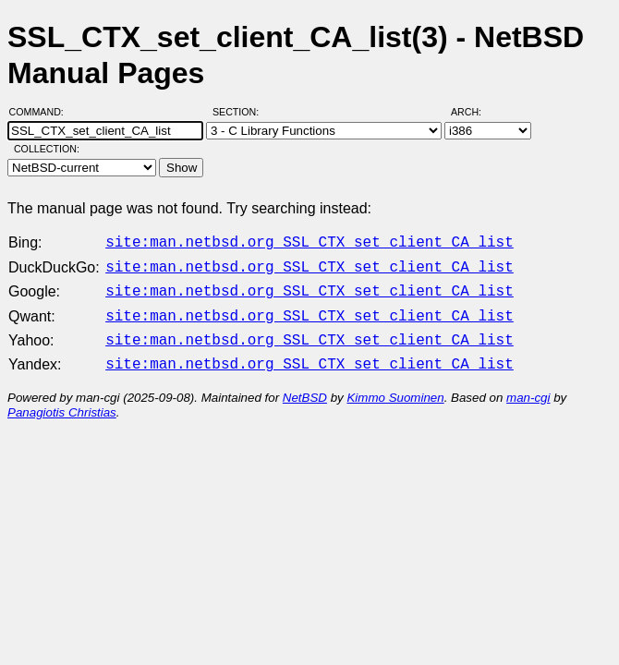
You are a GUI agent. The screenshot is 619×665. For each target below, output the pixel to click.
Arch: (474, 111)
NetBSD (305, 386)
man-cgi (528, 386)
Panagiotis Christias (61, 401)
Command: (42, 111)
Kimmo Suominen (394, 386)
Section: (239, 111)
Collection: (46, 148)
